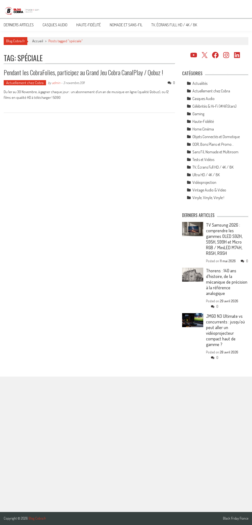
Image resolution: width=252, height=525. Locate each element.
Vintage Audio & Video (209, 190)
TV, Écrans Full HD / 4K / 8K (174, 24)
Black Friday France (235, 518)
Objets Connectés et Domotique (216, 136)
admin (56, 83)
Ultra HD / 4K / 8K (206, 174)
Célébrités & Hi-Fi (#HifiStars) (214, 106)
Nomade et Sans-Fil (126, 24)
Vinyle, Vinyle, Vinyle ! (208, 197)
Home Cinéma (203, 129)
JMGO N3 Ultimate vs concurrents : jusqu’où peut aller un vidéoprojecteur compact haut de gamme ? (225, 330)
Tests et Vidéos (203, 159)
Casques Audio (55, 24)
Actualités (199, 83)
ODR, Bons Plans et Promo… (213, 144)
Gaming (198, 113)
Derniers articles (19, 24)
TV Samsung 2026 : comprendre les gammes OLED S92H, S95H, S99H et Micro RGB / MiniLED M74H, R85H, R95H (224, 239)
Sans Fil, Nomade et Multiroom (215, 151)
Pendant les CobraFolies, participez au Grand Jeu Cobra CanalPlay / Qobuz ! (83, 72)
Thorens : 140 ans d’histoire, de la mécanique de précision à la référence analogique (226, 282)
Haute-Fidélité (88, 24)
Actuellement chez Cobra (25, 82)
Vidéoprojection (204, 182)
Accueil (37, 41)
